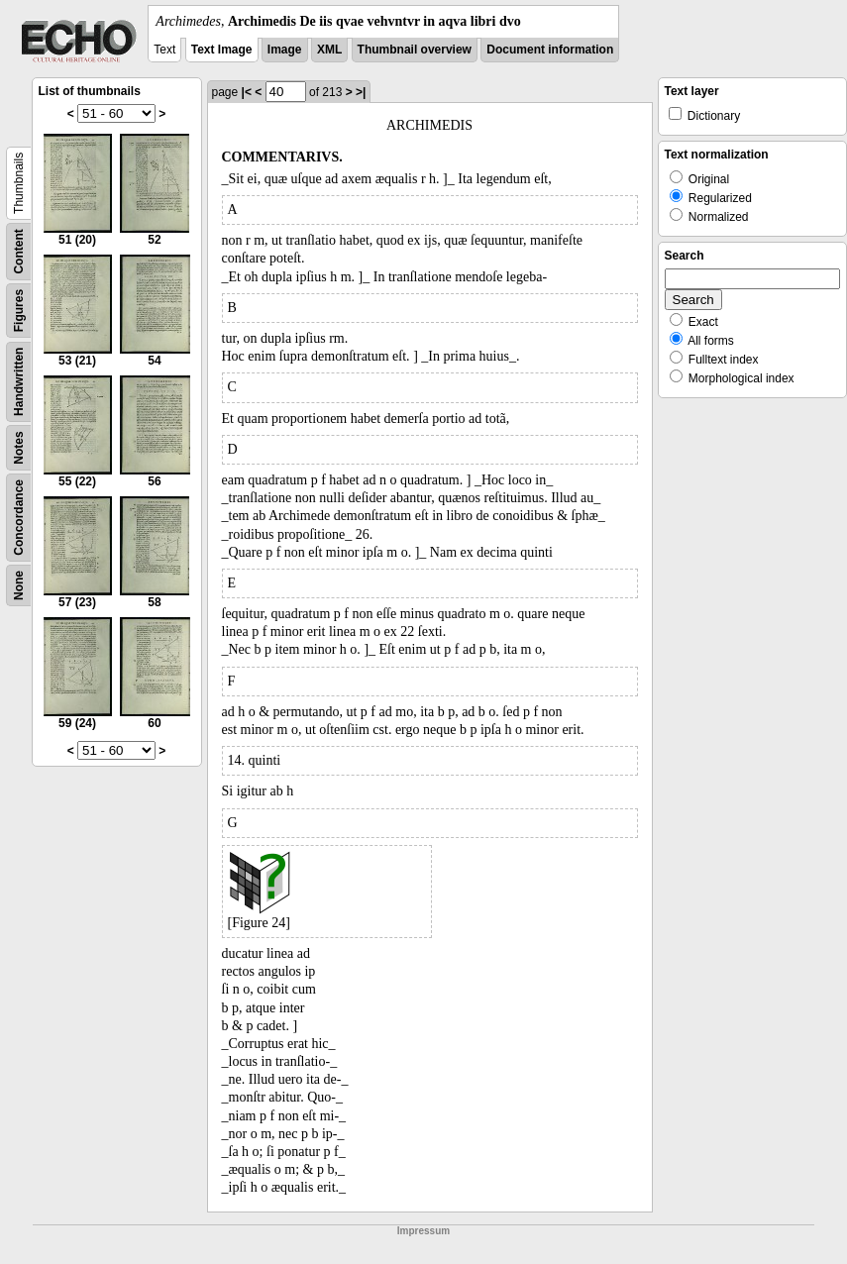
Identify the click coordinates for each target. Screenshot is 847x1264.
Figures (19, 310)
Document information (549, 49)
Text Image (222, 49)
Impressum (423, 1230)
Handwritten (19, 382)
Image (284, 49)
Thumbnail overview (415, 49)
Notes (19, 447)
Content (19, 251)
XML (329, 49)
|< (247, 92)
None (19, 585)
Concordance (19, 517)
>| (361, 92)
